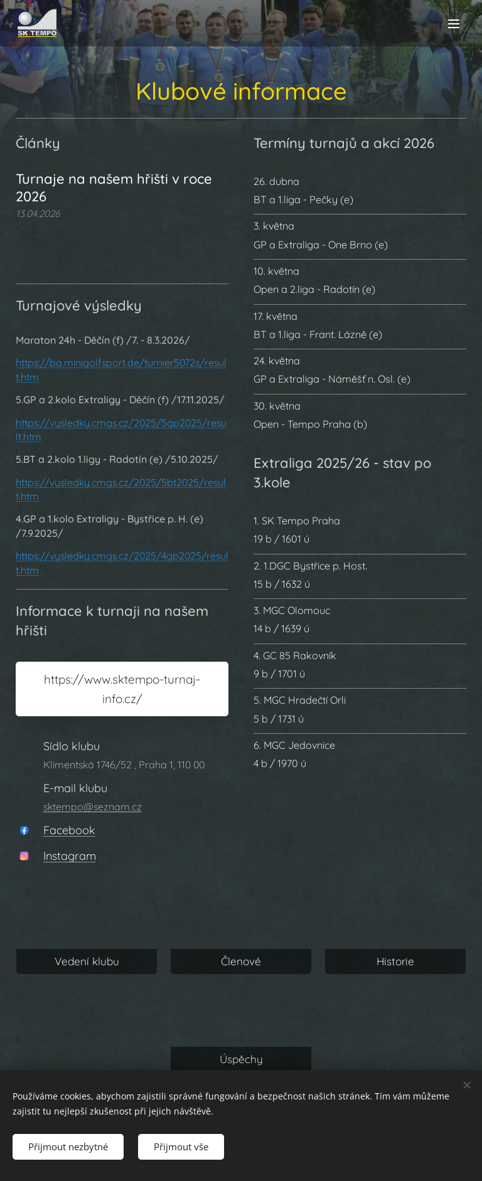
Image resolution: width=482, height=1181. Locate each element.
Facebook (69, 829)
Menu (453, 23)
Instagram (69, 856)
